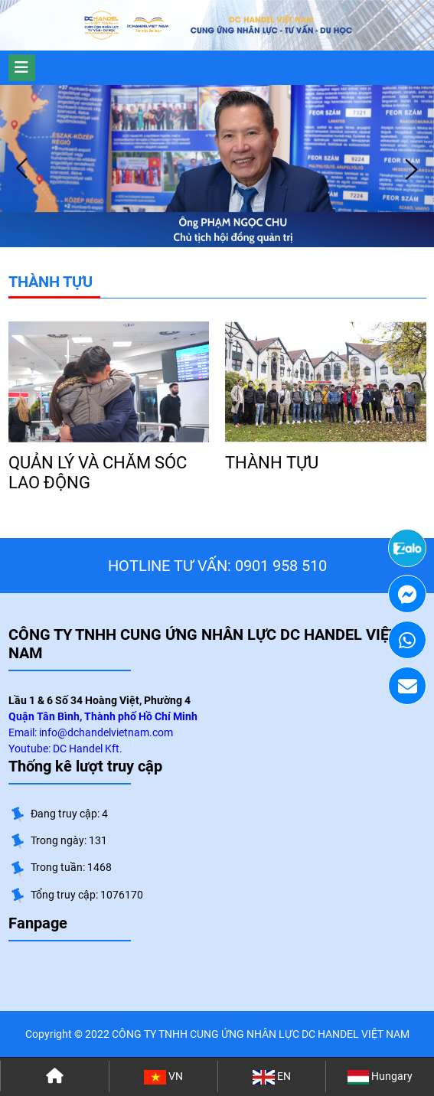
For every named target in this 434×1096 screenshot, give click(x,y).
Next (411, 169)
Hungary (380, 1077)
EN (272, 1077)
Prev (22, 169)
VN (163, 1077)
